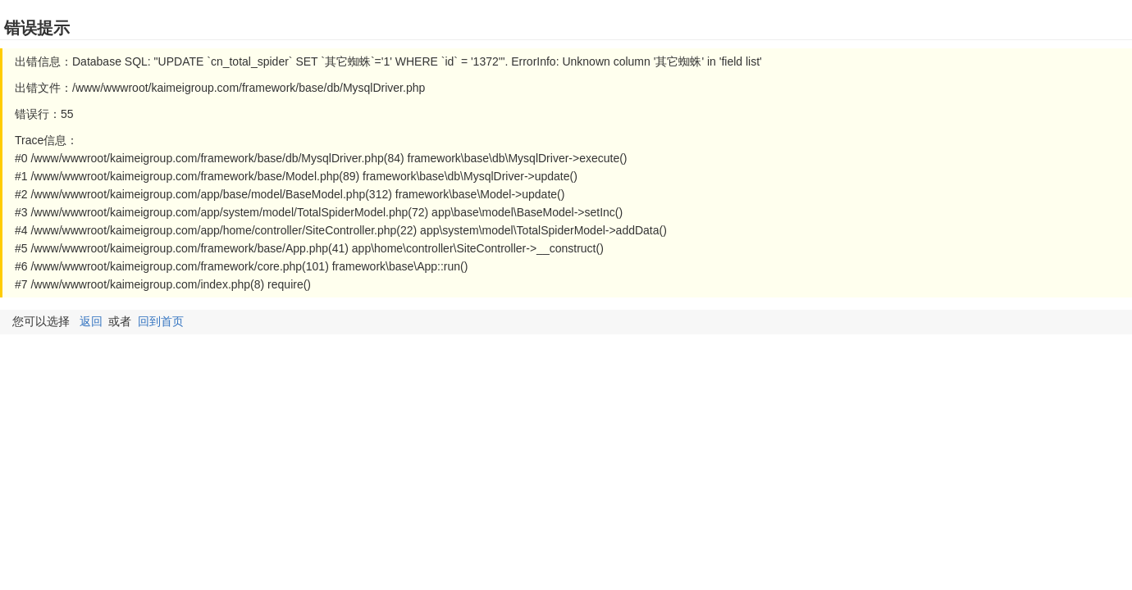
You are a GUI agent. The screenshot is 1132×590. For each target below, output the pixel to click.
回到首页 (161, 321)
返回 (91, 321)
